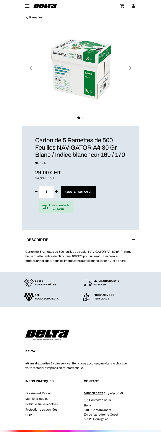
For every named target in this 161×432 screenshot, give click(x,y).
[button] (30, 68)
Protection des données (41, 409)
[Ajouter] (56, 191)
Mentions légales (36, 398)
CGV (28, 415)
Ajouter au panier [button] (78, 191)
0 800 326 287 (93, 393)
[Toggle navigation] (27, 5)
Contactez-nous (97, 400)
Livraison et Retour (38, 393)
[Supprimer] (36, 191)
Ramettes (33, 17)
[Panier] (122, 6)
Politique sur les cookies (41, 404)
